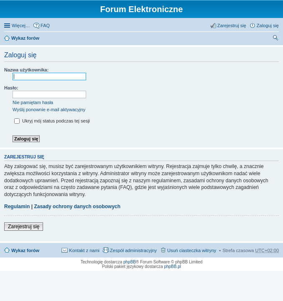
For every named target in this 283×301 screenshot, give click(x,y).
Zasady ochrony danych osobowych (77, 206)
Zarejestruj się (23, 227)
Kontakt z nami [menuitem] (84, 250)
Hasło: (11, 87)
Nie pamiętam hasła (33, 102)
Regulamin (17, 206)
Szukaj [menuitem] (276, 39)
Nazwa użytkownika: (26, 69)
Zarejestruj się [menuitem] (231, 25)
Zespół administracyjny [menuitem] (133, 250)
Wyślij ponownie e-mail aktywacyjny (49, 109)
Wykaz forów (25, 38)
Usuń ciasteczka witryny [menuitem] (191, 250)
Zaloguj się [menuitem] (268, 25)
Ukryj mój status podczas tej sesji (52, 120)
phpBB (129, 262)
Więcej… (21, 25)
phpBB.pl (172, 266)
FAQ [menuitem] (45, 25)
